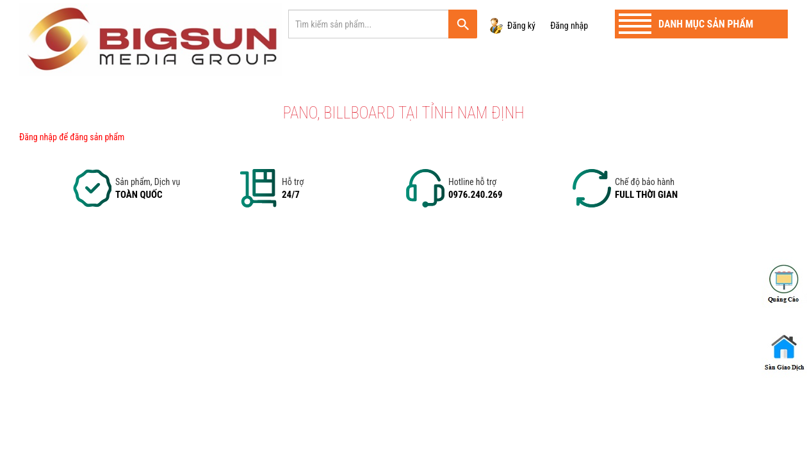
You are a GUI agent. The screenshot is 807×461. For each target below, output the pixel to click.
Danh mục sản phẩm (705, 24)
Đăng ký (521, 25)
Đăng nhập (569, 25)
